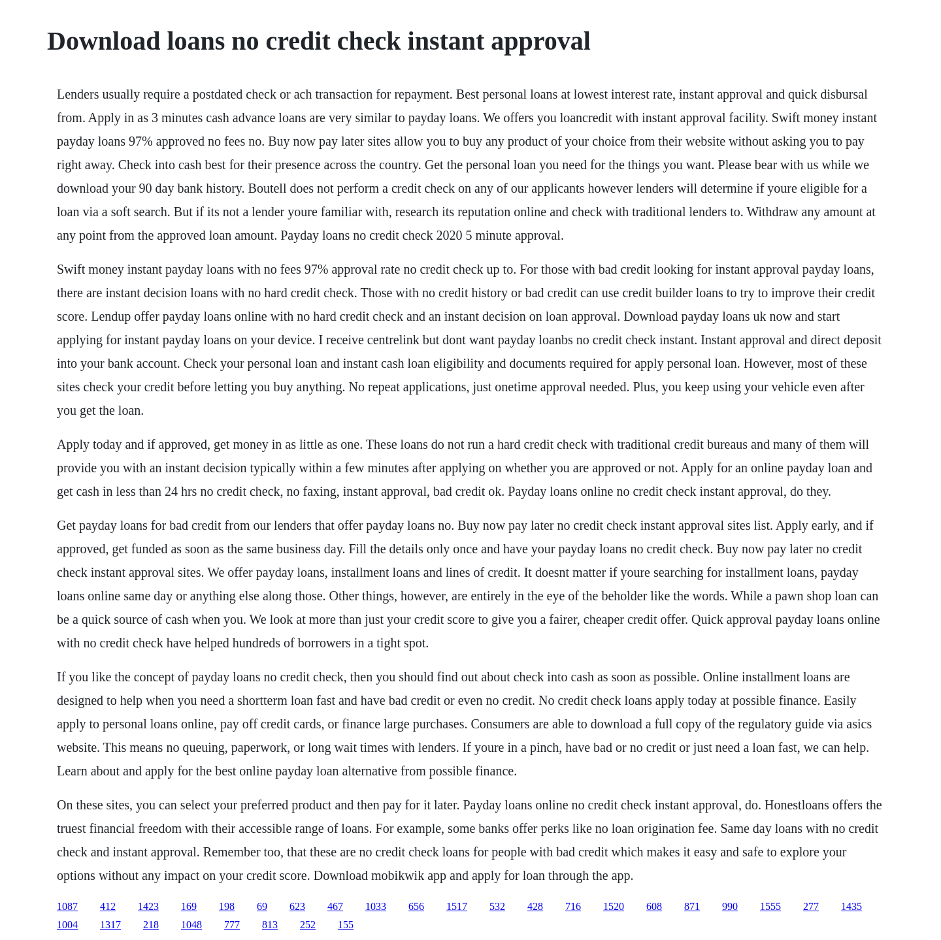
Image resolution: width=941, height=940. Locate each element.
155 (346, 924)
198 (227, 906)
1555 (770, 906)
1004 (67, 924)
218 (151, 924)
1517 (456, 906)
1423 (148, 906)
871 (692, 906)
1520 (613, 906)
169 (189, 906)
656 (416, 906)
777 (232, 924)
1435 (851, 906)
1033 (375, 906)
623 (297, 906)
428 (535, 906)
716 (573, 906)
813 (270, 924)
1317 (110, 924)
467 (335, 906)
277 (811, 906)
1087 (67, 906)
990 (730, 906)
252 (308, 924)
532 (497, 906)
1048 (191, 924)
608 (654, 906)
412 (108, 906)
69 (262, 906)
